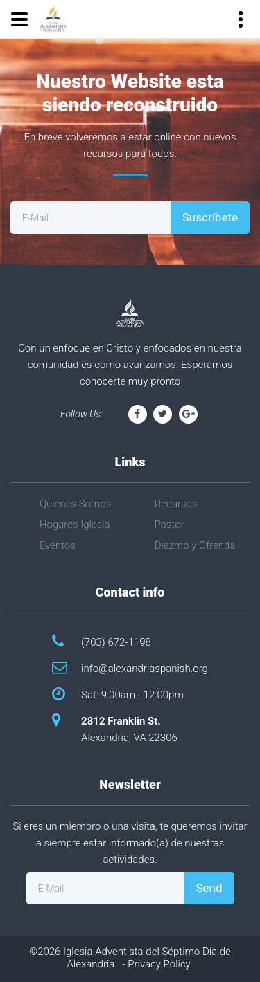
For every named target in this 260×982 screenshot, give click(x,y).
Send (209, 888)
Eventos (58, 545)
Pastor (169, 524)
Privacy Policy (159, 964)
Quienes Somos (75, 504)
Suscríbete (210, 217)
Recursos (176, 504)
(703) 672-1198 (116, 642)
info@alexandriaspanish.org (144, 668)
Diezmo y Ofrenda (195, 545)
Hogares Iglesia (75, 524)
